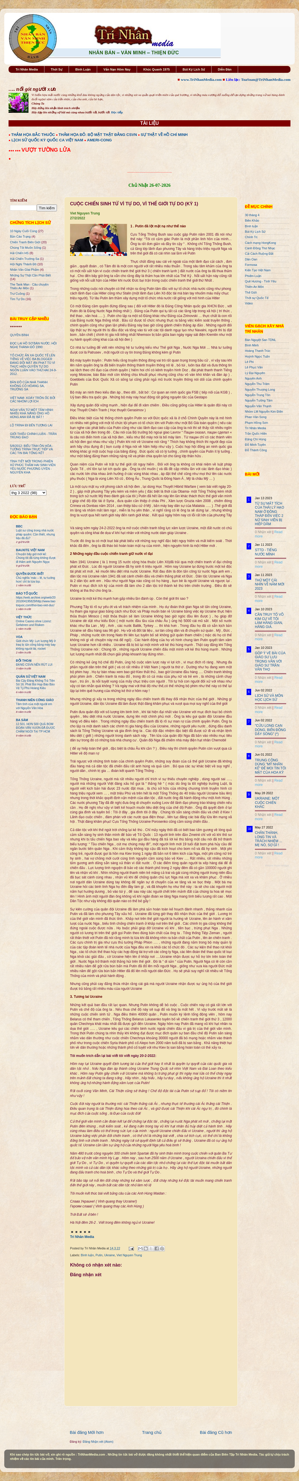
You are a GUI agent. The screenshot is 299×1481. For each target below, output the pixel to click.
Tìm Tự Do (17, 299)
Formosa (251, 264)
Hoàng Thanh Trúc (257, 350)
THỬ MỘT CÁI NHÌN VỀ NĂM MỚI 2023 (269, 584)
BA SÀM (22, 720)
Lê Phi (249, 362)
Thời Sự (56, 69)
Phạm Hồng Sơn (256, 422)
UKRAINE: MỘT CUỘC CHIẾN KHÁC (267, 802)
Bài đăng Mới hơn (87, 1432)
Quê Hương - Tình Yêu (260, 281)
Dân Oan (251, 259)
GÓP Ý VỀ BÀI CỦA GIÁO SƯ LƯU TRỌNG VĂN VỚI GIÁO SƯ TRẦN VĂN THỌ (270, 661)
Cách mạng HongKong (260, 242)
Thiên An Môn (254, 286)
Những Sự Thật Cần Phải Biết (30, 275)
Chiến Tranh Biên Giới (25, 242)
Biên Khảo (252, 220)
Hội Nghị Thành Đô (23, 264)
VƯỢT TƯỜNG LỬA (46, 150)
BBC (19, 526)
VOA (19, 637)
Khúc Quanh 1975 (156, 69)
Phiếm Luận (253, 276)
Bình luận (87, 1255)
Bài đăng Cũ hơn (216, 1432)
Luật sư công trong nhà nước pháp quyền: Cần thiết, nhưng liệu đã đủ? (35, 534)
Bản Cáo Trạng (20, 236)
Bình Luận (83, 69)
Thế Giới (251, 292)
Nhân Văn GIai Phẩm (24, 269)
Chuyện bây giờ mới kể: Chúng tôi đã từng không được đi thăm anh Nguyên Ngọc (36, 558)
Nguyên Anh (253, 378)
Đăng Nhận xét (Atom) (98, 1441)
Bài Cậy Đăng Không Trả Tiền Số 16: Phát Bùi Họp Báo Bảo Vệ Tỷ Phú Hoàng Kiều (35, 684)
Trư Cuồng (17, 293)
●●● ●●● (15, 150)
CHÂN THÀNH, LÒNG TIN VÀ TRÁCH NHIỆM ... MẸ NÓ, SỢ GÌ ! (268, 839)
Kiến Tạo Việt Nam (258, 270)
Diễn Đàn (225, 69)
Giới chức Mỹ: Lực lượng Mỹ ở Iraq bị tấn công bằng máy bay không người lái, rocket (36, 644)
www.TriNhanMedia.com (201, 79)
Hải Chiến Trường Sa (24, 258)
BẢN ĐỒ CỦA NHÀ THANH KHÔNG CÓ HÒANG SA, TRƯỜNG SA (29, 385)
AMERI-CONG (99, 140)
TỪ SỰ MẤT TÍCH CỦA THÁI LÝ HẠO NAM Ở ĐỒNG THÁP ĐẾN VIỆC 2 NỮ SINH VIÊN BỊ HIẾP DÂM (269, 513)
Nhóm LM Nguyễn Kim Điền (264, 411)
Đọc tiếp (117, 112)
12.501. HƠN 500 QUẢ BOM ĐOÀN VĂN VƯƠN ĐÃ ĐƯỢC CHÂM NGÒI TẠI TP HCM (35, 728)
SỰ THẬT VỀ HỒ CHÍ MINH (164, 135)
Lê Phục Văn (254, 367)
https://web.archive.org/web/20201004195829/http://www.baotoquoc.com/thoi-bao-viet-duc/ (36, 601)
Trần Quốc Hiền (256, 433)
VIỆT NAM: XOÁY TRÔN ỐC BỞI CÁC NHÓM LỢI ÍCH (32, 399)
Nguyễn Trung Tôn (257, 395)
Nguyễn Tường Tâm (259, 400)
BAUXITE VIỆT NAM (30, 550)
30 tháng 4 (252, 215)
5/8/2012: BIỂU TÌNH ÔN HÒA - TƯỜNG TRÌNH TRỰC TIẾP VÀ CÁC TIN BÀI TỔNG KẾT (31, 449)
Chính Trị (251, 237)
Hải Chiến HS (19, 253)
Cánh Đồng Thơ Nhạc (260, 248)
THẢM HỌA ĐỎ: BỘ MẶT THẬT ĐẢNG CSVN (98, 135)
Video (249, 303)
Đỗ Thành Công (256, 450)
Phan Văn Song (256, 417)
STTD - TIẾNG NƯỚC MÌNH (266, 552)
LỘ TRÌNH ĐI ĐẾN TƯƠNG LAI (31, 425)
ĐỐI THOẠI (24, 660)
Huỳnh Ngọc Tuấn (257, 356)
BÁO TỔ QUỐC (27, 593)
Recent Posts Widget (277, 865)
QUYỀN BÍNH (19, 335)
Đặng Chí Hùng (255, 439)
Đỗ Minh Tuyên (255, 444)
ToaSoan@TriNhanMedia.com (265, 79)
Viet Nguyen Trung (129, 1255)
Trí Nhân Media (27, 69)
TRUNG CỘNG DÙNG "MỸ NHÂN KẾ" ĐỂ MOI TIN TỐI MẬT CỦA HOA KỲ (270, 766)
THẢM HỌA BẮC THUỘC (33, 135)
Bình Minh (252, 345)
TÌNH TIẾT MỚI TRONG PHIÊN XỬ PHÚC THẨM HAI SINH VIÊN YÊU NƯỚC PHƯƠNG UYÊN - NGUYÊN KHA (33, 466)
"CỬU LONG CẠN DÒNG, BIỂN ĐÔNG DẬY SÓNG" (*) (270, 730)
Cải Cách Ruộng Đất (259, 253)
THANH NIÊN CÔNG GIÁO (35, 700)
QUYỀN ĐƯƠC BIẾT (30, 573)
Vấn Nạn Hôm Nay (116, 69)
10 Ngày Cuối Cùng (23, 231)
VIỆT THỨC (24, 617)
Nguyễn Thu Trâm (257, 384)
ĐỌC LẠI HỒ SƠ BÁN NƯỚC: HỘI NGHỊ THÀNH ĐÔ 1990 (33, 345)
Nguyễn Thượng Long (260, 389)
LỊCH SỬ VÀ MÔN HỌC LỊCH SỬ (269, 698)
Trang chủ (151, 1432)
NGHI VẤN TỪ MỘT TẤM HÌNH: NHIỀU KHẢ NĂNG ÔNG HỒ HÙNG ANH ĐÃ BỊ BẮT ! (32, 413)
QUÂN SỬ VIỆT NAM (30, 676)
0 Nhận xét (263, 532)
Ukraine (109, 1255)
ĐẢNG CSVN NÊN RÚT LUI (34, 664)
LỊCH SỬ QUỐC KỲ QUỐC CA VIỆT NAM (47, 140)
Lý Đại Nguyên (255, 373)
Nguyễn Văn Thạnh (258, 406)
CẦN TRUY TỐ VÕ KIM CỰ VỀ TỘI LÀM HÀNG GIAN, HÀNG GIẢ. (269, 621)
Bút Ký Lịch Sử (194, 69)
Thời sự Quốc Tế (257, 298)
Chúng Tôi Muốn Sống (25, 247)
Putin (99, 1255)
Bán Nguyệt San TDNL (260, 340)
